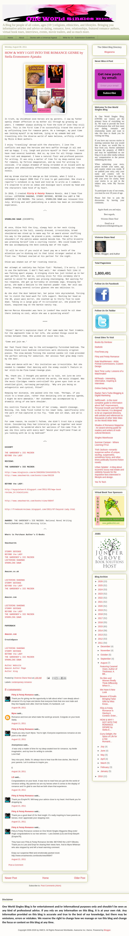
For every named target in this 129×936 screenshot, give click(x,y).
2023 (100, 594)
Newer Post (11, 878)
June (103, 750)
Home (10, 37)
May (102, 755)
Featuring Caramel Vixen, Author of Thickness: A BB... (108, 670)
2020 (100, 606)
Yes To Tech (100, 482)
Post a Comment (16, 865)
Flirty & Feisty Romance (23, 695)
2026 (100, 581)
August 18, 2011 (19, 771)
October (104, 654)
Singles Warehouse (104, 437)
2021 (100, 602)
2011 (100, 643)
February (105, 767)
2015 (100, 626)
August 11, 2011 (19, 723)
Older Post (79, 878)
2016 (100, 622)
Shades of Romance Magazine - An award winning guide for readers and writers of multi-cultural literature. (109, 429)
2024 (100, 589)
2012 (100, 639)
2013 (100, 635)
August (104, 663)
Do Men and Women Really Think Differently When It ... (108, 682)
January (104, 771)
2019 (100, 610)
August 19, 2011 (19, 790)
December (105, 646)
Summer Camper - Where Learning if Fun (107, 443)
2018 (100, 614)
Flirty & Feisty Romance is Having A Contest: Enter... (108, 712)
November (105, 650)
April (102, 759)
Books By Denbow (103, 342)
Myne (14, 713)
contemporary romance (22, 682)
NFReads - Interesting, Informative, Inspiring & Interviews (105, 381)
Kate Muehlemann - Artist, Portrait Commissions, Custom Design (109, 364)
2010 (100, 776)
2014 (100, 630)
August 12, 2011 (19, 739)
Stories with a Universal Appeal (43, 37)
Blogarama (109, 52)
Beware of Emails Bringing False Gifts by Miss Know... (108, 700)
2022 (100, 598)
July (102, 746)
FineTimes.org (101, 352)
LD (13, 777)
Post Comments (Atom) (51, 885)
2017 (100, 618)
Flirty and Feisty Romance (107, 356)
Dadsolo (98, 347)
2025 (100, 585)
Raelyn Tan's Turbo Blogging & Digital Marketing (109, 394)
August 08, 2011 (19, 708)
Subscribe (109, 93)
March (103, 763)
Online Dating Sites (104, 388)
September (105, 659)
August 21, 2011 (19, 806)
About (21, 37)
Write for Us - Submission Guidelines (79, 37)
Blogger (107, 930)
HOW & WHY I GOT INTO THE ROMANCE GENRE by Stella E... (108, 725)
